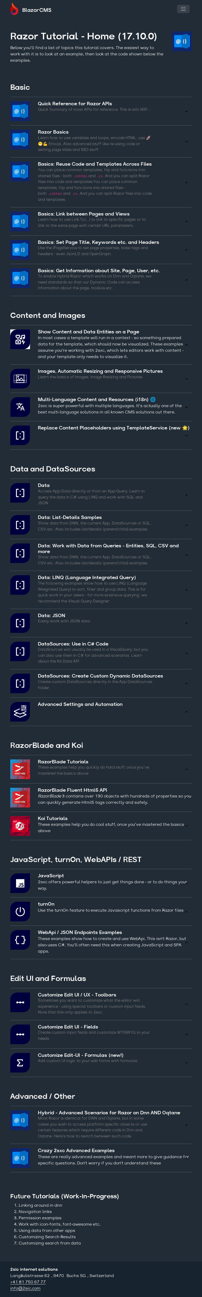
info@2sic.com (25, 1289)
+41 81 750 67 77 (28, 1282)
